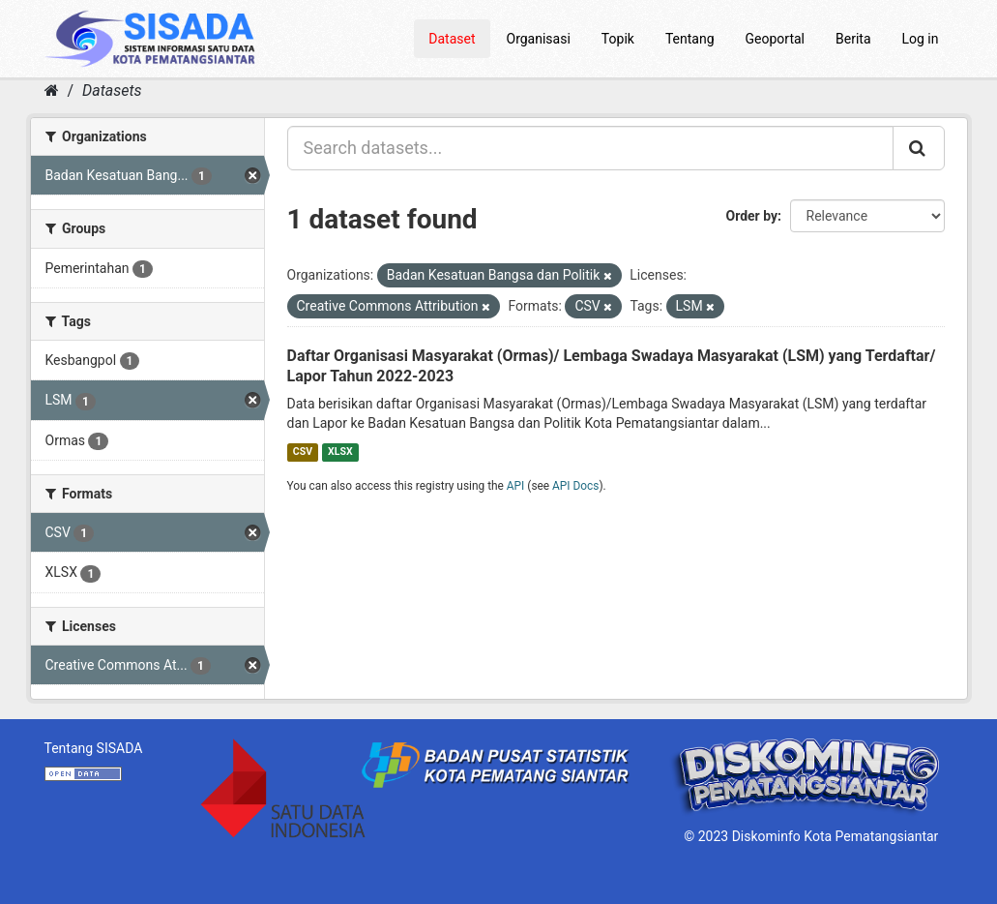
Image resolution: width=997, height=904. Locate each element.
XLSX (340, 451)
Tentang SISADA (93, 748)
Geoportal (775, 38)
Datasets (111, 90)
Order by (752, 216)
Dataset (451, 38)
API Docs (575, 486)
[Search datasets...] (590, 148)
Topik (617, 38)
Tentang (690, 38)
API (516, 486)
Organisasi (539, 38)
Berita (853, 38)
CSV (302, 451)
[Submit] (919, 148)
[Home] (51, 90)
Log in (920, 38)
